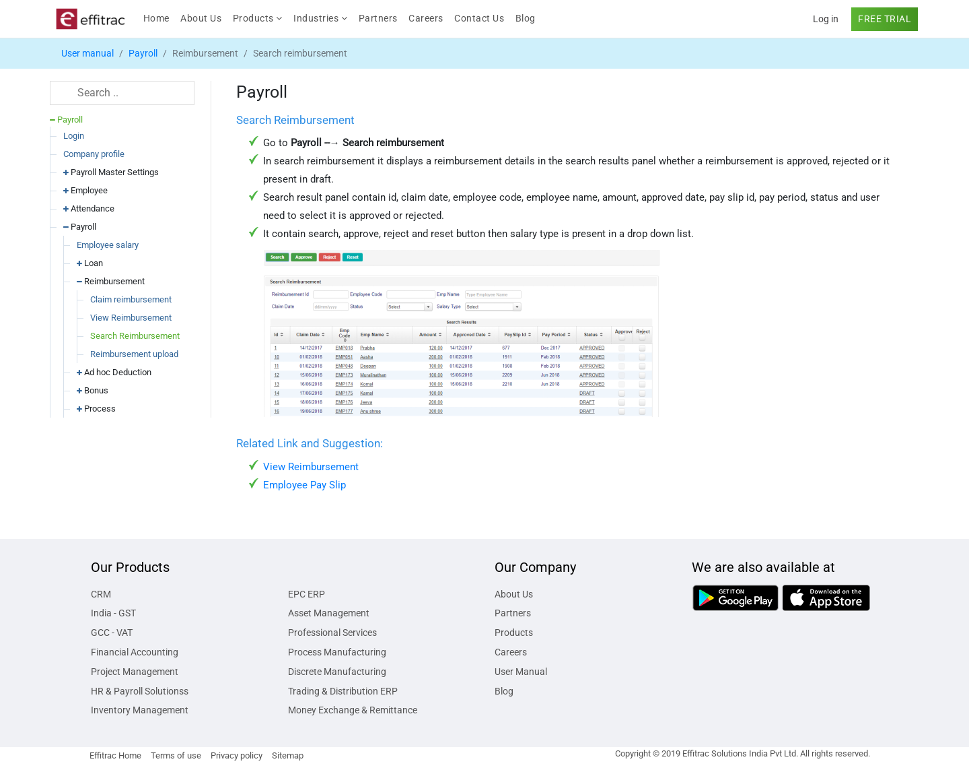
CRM (101, 594)
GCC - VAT (112, 632)
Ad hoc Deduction (114, 372)
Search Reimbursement (135, 336)
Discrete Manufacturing (337, 671)
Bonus (92, 390)
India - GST (113, 613)
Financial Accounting (134, 652)
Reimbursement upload (134, 354)
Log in (825, 18)
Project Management (134, 671)
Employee (85, 190)
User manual (87, 53)
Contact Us (479, 18)
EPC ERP (306, 594)
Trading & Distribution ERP (343, 691)
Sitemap (287, 755)
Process (96, 409)
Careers (425, 18)
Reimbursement (111, 281)
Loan (90, 263)
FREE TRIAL (884, 18)
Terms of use (176, 755)
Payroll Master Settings (111, 172)
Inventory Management (139, 710)
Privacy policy (236, 755)
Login (73, 136)
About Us (200, 18)
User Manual (521, 671)
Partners (378, 18)
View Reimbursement (131, 318)
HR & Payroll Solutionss (139, 691)
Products (258, 18)
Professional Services (332, 632)
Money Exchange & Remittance (352, 710)
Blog (525, 18)
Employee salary (108, 245)
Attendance (88, 208)
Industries (320, 18)
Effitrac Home (115, 755)
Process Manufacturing (337, 652)
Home (159, 17)
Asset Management (328, 613)
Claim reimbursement (131, 299)
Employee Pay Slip (304, 485)
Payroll (143, 53)
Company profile (93, 154)
